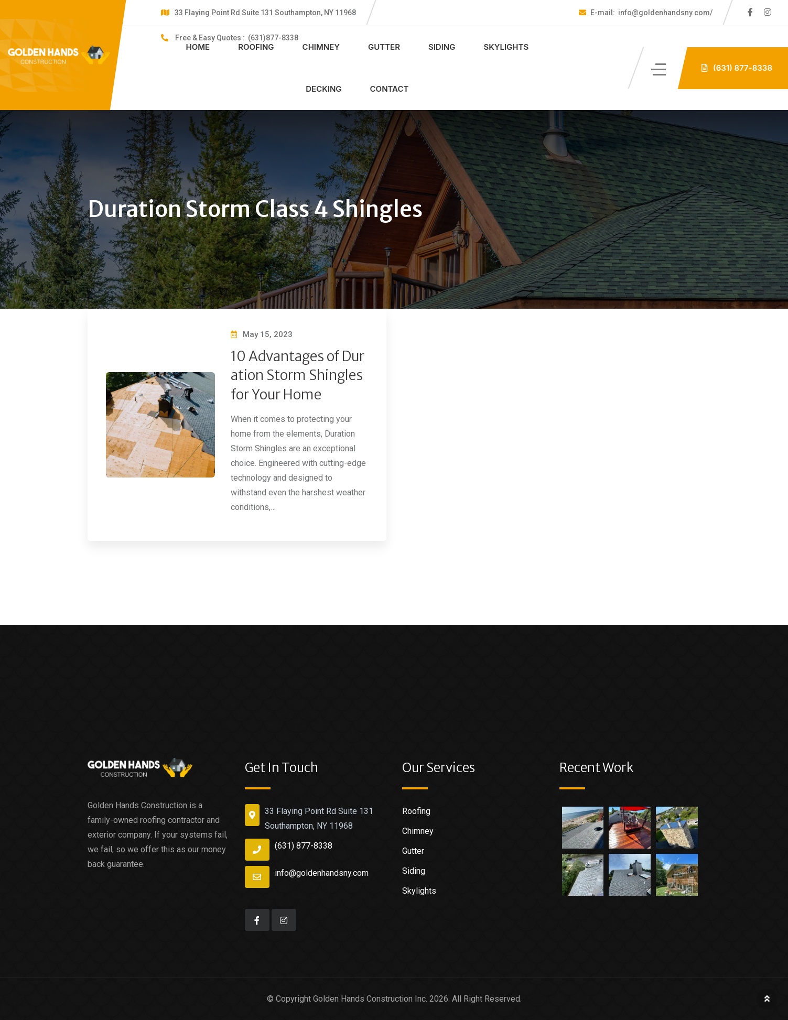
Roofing (256, 47)
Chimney (321, 47)
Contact (389, 89)
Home (198, 47)
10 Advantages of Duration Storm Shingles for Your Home (297, 375)
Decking (323, 89)
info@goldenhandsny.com (322, 873)
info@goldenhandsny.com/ (651, 12)
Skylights (505, 47)
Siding (442, 47)
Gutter (384, 47)
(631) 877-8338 (303, 846)
